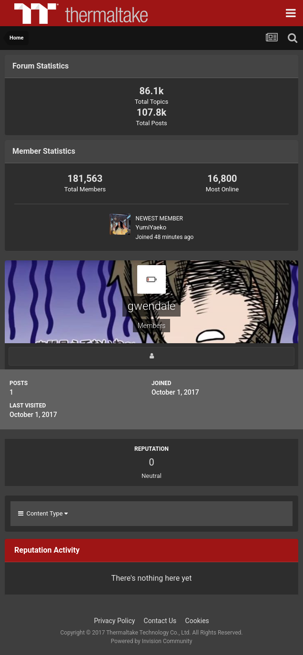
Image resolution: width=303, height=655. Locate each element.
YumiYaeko (151, 227)
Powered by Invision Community (151, 641)
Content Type (43, 513)
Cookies (197, 621)
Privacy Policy (114, 621)
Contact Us (160, 621)
